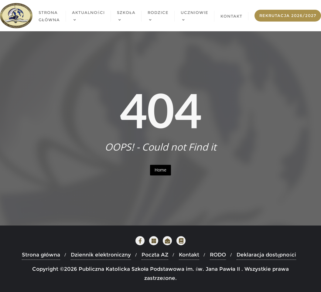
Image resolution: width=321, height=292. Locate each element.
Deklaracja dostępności (266, 255)
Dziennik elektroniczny (101, 255)
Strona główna (41, 255)
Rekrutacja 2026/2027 (287, 15)
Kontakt (189, 255)
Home (160, 170)
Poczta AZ (155, 255)
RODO (218, 255)
